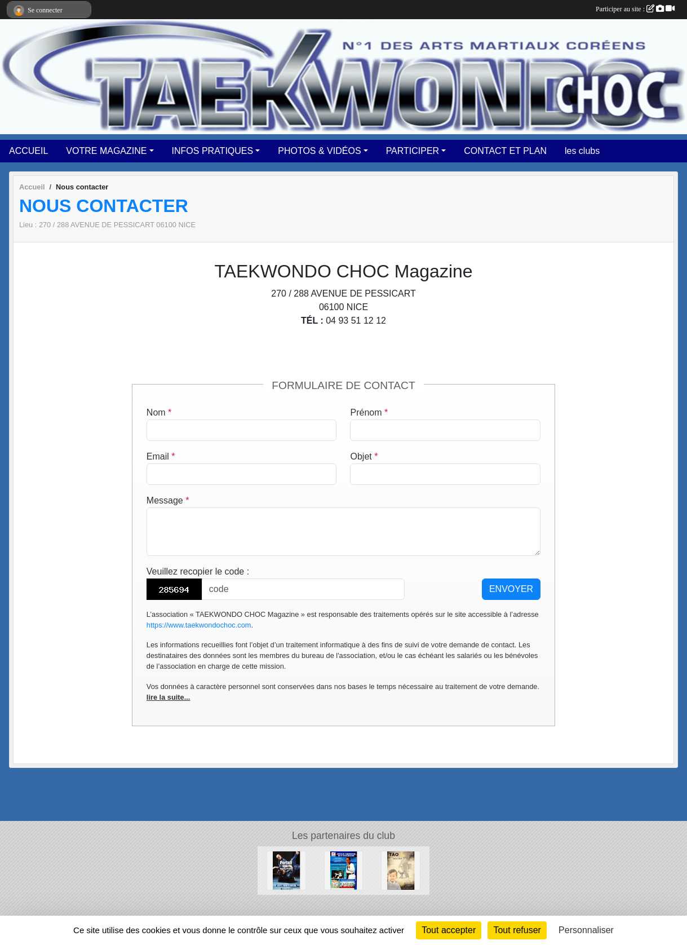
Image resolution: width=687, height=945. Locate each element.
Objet (364, 456)
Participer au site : (635, 9)
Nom (159, 412)
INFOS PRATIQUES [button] (213, 151)
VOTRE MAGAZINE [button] (106, 151)
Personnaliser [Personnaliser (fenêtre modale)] (586, 930)
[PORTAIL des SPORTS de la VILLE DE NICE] (286, 870)
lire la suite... (168, 697)
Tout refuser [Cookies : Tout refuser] (516, 930)
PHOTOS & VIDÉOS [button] (319, 151)
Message (168, 500)
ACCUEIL (28, 151)
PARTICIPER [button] (413, 151)
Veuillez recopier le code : (198, 571)
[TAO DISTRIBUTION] (400, 870)
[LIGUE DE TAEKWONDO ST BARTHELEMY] (344, 870)
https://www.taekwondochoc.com (199, 625)
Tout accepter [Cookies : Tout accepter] (449, 930)
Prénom (369, 412)
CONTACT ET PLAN (505, 151)
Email (161, 456)
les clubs (582, 151)
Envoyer (511, 589)
